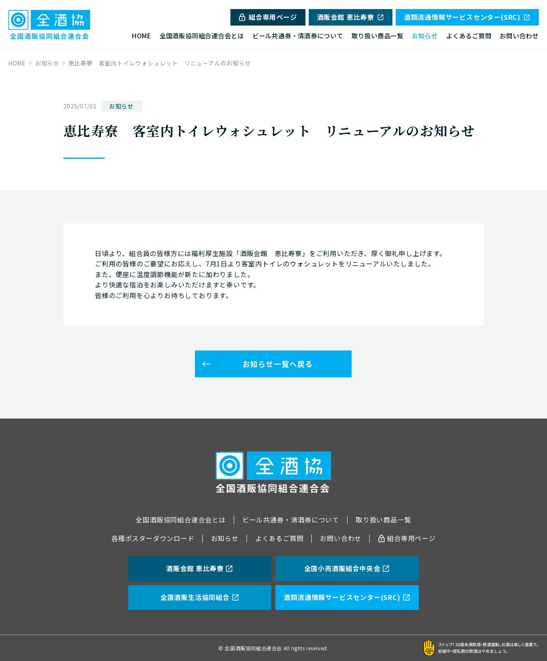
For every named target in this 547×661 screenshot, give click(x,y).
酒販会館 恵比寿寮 (350, 17)
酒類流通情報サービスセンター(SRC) (467, 17)
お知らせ (425, 35)
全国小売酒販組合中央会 (347, 568)
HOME (141, 35)
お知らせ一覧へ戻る (277, 363)
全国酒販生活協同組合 (199, 597)
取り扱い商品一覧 (378, 35)
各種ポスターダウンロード (153, 538)
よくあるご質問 (468, 35)
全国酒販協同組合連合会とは (202, 35)
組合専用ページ (268, 17)
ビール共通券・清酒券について (297, 35)
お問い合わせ (519, 35)
